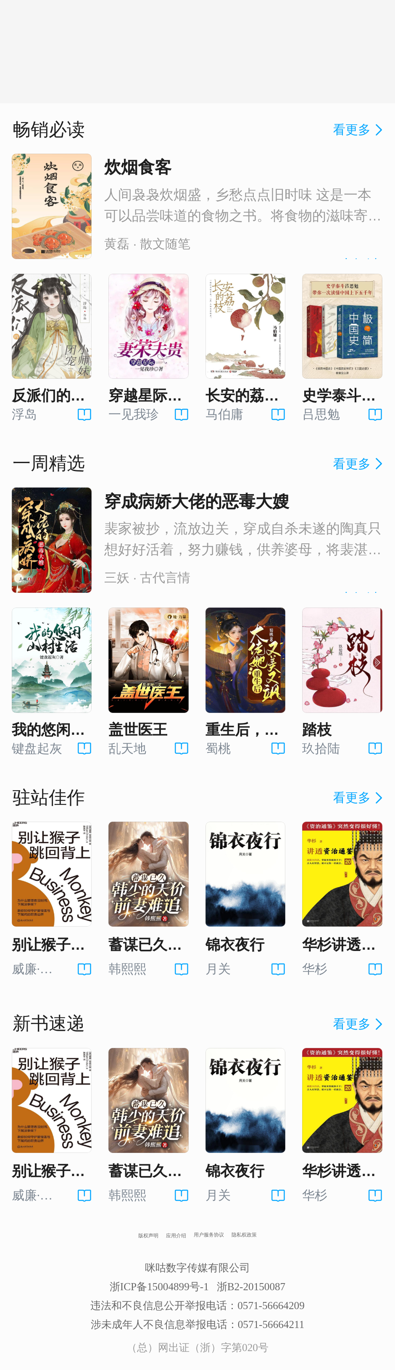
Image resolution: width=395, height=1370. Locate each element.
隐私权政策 (244, 1235)
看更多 (359, 130)
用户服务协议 (209, 1235)
